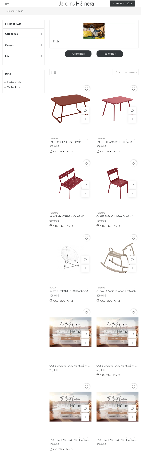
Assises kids (14, 82)
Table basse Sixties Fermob (58, 117)
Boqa (53, 177)
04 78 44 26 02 (78, 391)
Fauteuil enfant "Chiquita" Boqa (55, 182)
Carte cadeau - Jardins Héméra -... (105, 179)
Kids (8, 74)
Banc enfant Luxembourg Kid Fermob (104, 117)
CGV (37, 445)
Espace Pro (74, 423)
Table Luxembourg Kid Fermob (80, 117)
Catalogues (51, 423)
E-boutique (28, 423)
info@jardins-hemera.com (74, 397)
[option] (78, 53)
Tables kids (13, 87)
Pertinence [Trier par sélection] (130, 72)
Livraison (95, 423)
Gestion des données (17, 445)
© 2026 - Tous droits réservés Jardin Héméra (29, 436)
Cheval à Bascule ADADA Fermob (82, 182)
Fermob (54, 112)
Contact (114, 423)
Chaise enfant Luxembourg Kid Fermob (128, 117)
